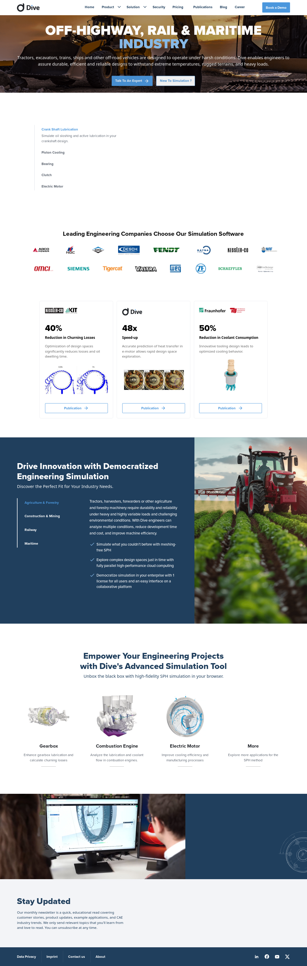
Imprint (52, 956)
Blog (223, 6)
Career (240, 6)
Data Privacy (26, 956)
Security (159, 6)
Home (89, 6)
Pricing (178, 6)
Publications (203, 6)
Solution (133, 6)
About (100, 956)
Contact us (76, 956)
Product (108, 6)
